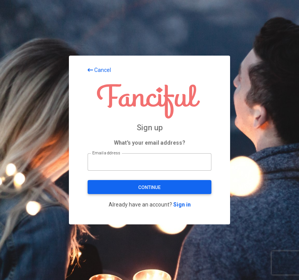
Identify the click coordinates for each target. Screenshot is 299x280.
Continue (149, 187)
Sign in (182, 204)
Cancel (99, 70)
